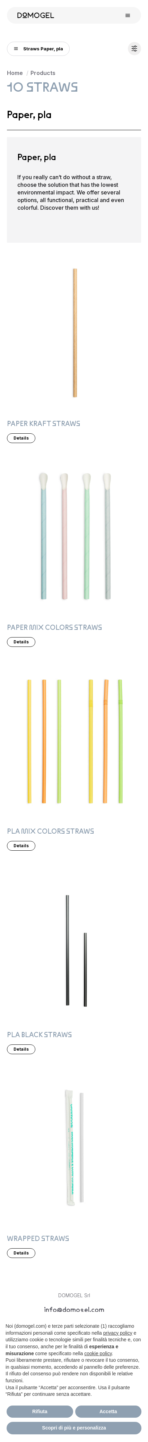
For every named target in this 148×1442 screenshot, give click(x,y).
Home (15, 72)
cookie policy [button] (98, 1353)
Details (21, 438)
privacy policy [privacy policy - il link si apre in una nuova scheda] (117, 1333)
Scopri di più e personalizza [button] (74, 1428)
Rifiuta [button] (39, 1411)
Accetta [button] (108, 1411)
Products (43, 72)
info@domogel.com (74, 1309)
